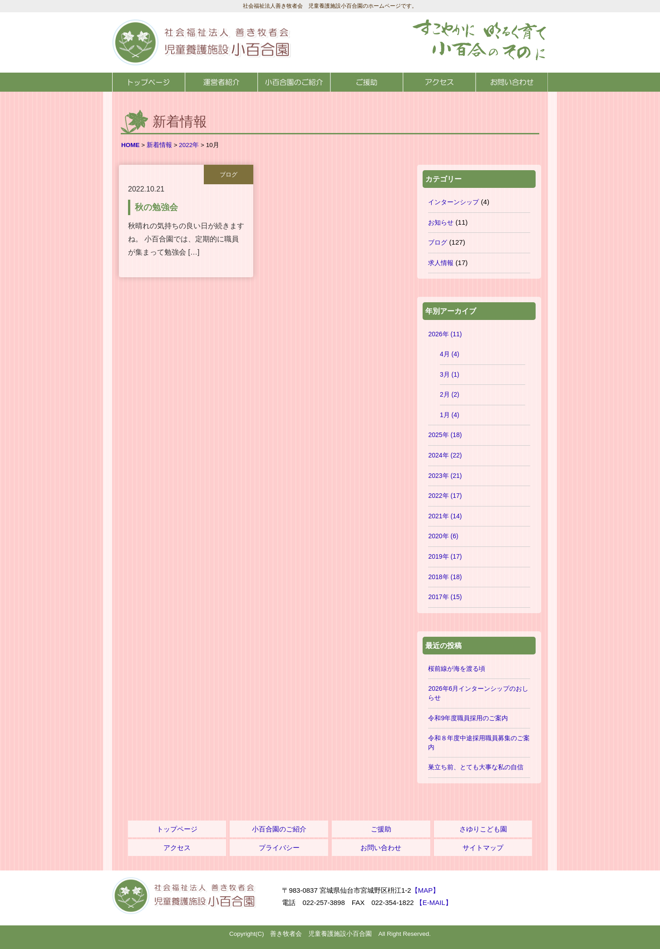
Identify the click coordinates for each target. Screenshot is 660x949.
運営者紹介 (221, 82)
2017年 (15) (445, 596)
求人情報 (440, 262)
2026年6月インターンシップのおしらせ (478, 693)
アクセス (439, 82)
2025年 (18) (445, 434)
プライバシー (279, 847)
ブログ (437, 242)
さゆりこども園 (483, 829)
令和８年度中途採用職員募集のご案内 (479, 742)
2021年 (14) (445, 516)
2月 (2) (449, 394)
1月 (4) (449, 414)
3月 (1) (449, 374)
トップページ (148, 82)
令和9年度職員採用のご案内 (468, 718)
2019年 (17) (445, 556)
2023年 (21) (445, 475)
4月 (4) (449, 354)
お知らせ (440, 222)
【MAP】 (425, 890)
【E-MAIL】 (434, 902)
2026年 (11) (445, 334)
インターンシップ (453, 202)
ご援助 (366, 82)
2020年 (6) (443, 536)
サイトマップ (483, 847)
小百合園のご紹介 (293, 82)
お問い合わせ (511, 82)
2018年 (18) (445, 576)
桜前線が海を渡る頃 (456, 668)
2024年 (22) (445, 455)
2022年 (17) (445, 495)
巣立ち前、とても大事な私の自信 (475, 767)
